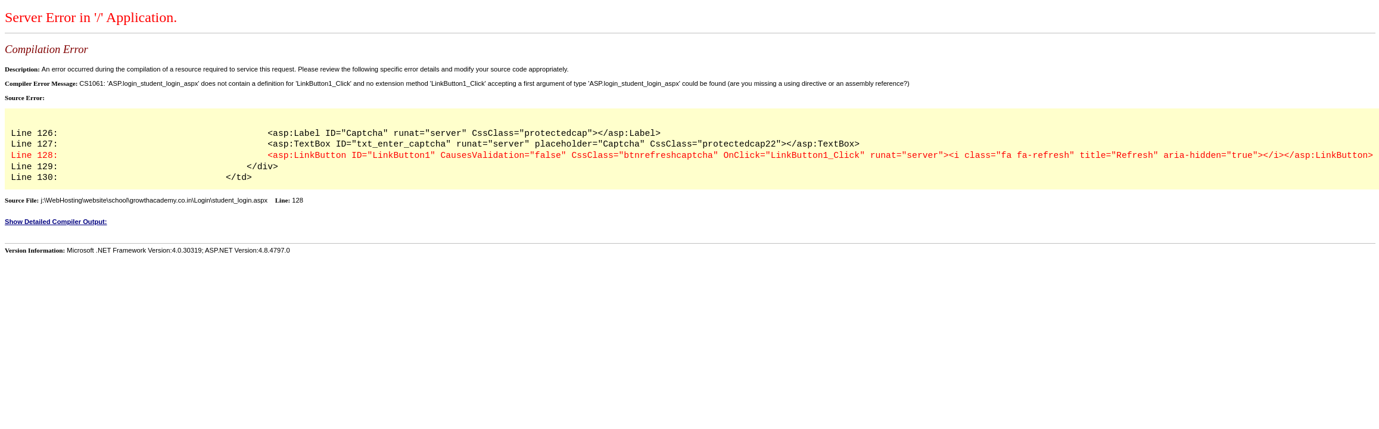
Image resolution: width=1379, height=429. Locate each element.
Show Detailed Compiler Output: (56, 221)
